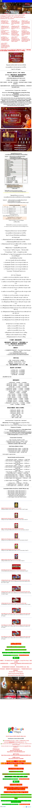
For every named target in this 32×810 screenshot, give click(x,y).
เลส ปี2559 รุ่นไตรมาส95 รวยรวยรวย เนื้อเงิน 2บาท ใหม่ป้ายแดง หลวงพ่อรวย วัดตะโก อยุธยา (13, 603)
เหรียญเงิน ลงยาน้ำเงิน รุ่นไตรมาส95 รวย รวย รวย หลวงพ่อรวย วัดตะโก (11, 559)
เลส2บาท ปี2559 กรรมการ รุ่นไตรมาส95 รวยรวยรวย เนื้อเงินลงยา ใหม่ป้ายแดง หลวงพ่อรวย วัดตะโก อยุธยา (15, 636)
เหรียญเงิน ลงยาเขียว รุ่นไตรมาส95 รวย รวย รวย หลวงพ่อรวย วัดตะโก (10, 549)
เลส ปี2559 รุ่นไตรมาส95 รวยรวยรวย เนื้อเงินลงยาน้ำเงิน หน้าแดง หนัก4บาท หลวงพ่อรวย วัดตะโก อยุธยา (15, 580)
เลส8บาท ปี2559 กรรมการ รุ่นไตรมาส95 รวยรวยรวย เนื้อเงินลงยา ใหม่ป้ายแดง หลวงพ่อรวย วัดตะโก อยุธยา (15, 613)
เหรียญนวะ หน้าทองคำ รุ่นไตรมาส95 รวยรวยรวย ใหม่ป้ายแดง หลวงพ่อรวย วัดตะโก (12, 528)
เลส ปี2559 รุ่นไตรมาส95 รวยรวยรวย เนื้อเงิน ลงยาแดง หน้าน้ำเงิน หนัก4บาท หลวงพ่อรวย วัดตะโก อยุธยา (15, 591)
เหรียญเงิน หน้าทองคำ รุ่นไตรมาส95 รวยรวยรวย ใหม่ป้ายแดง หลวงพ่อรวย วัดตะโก (12, 518)
